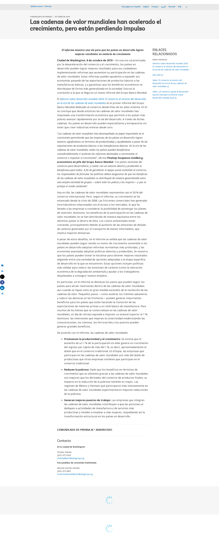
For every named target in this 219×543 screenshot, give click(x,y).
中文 (179, 6)
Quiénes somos (36, 6)
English (146, 6)
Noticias (48, 6)
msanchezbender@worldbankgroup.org (75, 474)
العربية (163, 6)
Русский (171, 6)
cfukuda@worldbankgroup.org (70, 458)
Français (155, 6)
